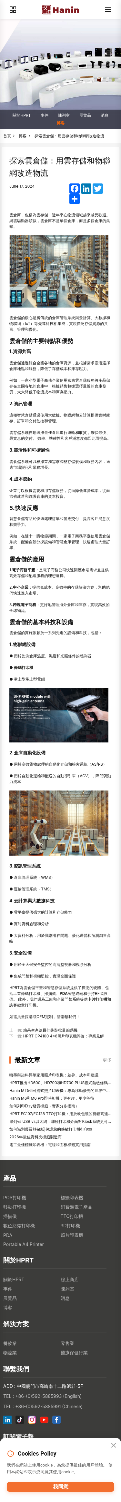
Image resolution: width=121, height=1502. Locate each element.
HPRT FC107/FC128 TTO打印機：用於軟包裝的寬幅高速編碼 (62, 1113)
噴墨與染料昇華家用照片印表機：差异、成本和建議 (53, 1075)
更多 (107, 1060)
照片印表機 (72, 1235)
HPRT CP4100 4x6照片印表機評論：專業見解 (63, 1036)
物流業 (10, 1352)
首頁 (7, 135)
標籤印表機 (72, 1197)
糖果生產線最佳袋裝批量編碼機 (50, 1030)
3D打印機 (70, 1225)
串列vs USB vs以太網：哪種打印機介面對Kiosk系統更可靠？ (62, 1121)
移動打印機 (14, 1207)
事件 (44, 115)
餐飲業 (10, 1343)
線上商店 (70, 1279)
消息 (104, 115)
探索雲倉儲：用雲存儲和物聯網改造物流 (69, 135)
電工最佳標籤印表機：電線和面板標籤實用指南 (50, 1144)
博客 (61, 123)
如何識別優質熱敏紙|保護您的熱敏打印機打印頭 (50, 1129)
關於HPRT (22, 115)
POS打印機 (14, 1197)
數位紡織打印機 (19, 1225)
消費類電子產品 (76, 1207)
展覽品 (85, 115)
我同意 (60, 1487)
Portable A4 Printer (23, 1244)
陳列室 (64, 115)
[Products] (12, 9)
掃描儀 (10, 1216)
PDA (7, 1235)
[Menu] (108, 9)
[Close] (113, 1445)
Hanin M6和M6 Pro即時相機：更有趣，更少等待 (51, 1098)
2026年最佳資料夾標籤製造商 (35, 1136)
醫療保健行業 (74, 1352)
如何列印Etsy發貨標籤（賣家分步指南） (44, 1106)
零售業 (67, 1343)
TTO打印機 (72, 1216)
